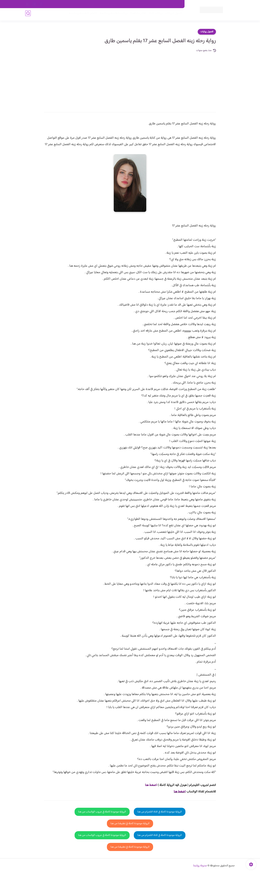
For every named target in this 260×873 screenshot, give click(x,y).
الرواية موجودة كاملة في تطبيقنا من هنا (130, 823)
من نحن (146, 4)
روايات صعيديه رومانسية (112, 14)
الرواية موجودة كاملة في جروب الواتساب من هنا (102, 812)
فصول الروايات (172, 14)
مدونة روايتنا (200, 865)
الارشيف (91, 4)
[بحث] (28, 14)
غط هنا (149, 785)
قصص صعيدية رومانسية (81, 14)
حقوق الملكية (161, 4)
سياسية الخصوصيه (108, 4)
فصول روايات (206, 32)
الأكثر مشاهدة (137, 14)
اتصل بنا (176, 4)
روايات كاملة (154, 14)
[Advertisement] (130, 79)
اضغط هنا (180, 791)
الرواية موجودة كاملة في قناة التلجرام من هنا (159, 812)
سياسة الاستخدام (130, 4)
